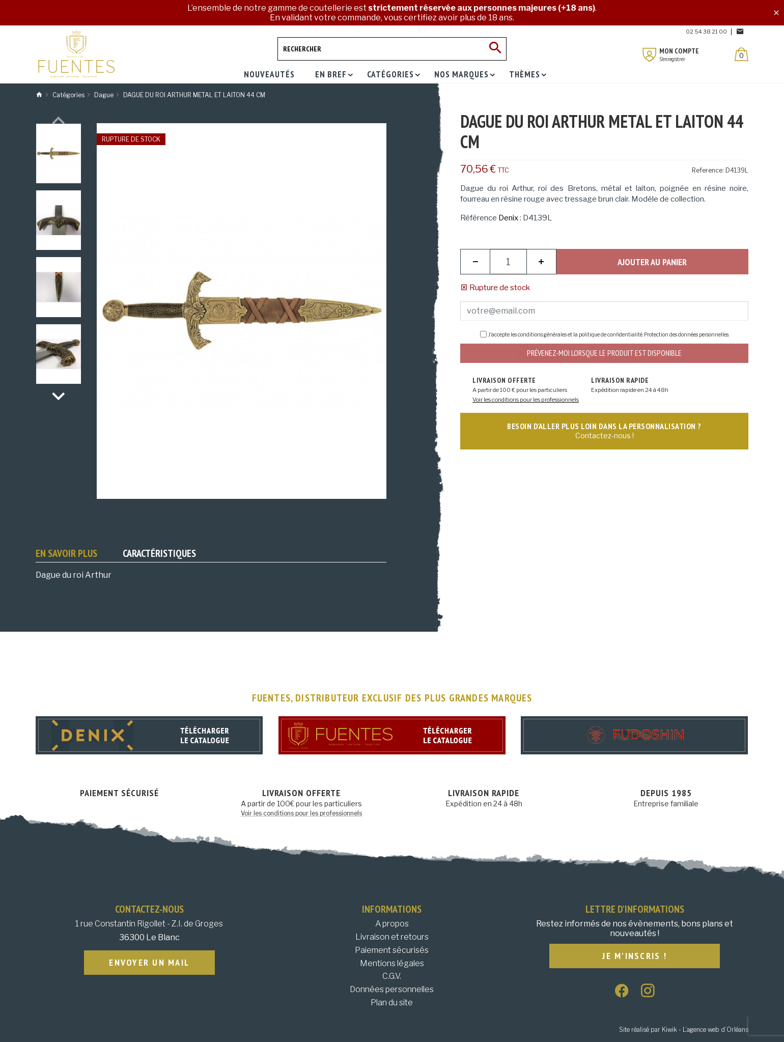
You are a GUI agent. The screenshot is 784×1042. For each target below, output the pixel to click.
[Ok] (495, 49)
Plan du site (392, 1002)
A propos (392, 923)
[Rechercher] (392, 49)
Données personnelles (392, 989)
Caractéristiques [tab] (159, 553)
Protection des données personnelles (686, 334)
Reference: (708, 170)
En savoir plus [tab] (66, 553)
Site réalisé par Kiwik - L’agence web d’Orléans (683, 1029)
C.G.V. (391, 976)
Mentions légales (392, 963)
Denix (508, 217)
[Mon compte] (649, 54)
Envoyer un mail (149, 963)
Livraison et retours (392, 937)
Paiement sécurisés (392, 950)
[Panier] (741, 54)
